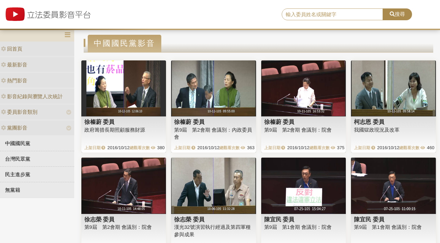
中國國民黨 (17, 143)
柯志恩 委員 (369, 122)
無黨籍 (12, 190)
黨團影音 (14, 128)
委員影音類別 (19, 112)
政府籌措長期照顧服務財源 (114, 130)
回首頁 (11, 49)
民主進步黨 (17, 174)
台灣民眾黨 (17, 159)
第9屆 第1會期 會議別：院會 (298, 227)
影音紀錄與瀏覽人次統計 (32, 96)
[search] (332, 14)
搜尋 (397, 14)
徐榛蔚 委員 (99, 122)
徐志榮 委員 (99, 219)
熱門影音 (14, 80)
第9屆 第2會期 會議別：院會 (298, 130)
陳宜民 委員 (279, 219)
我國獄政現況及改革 (377, 130)
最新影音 (14, 65)
